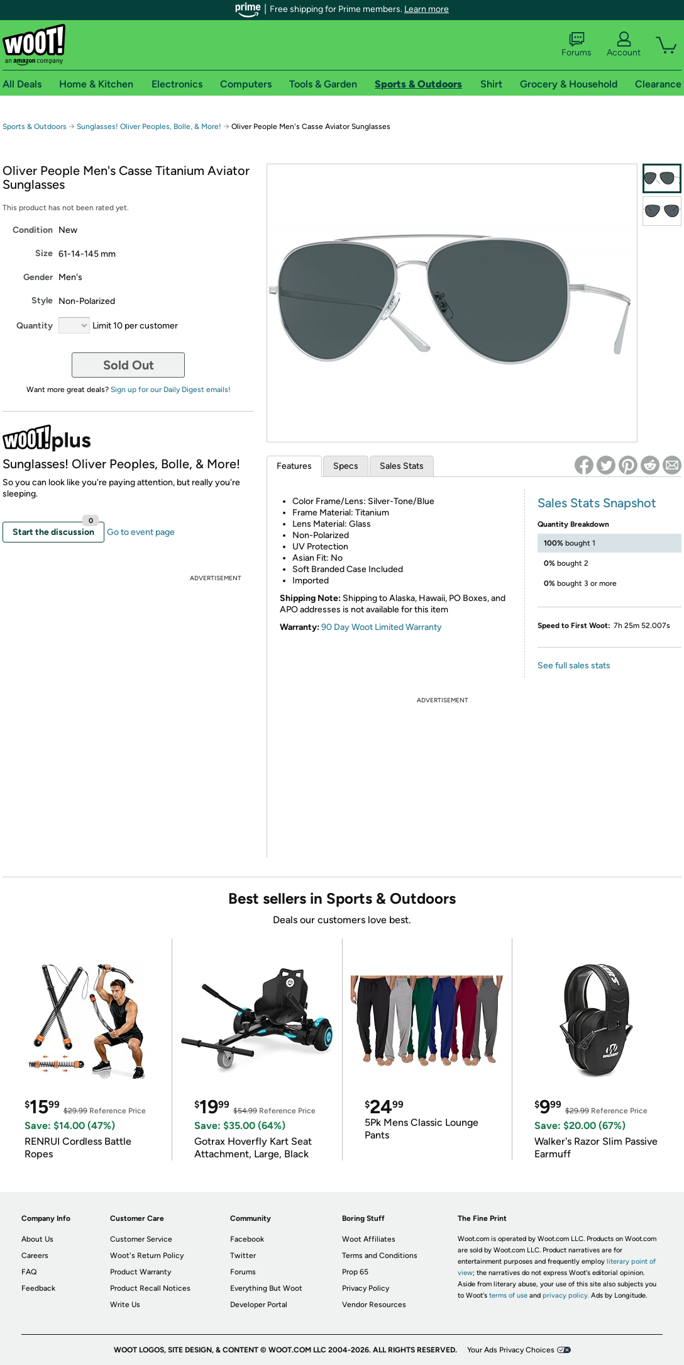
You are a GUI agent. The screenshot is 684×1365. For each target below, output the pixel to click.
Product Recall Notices (150, 1288)
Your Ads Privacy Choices (510, 1349)
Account (624, 44)
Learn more (426, 9)
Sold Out (128, 365)
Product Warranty (140, 1271)
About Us (37, 1239)
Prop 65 (355, 1271)
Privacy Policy (365, 1288)
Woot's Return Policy (147, 1255)
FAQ (28, 1271)
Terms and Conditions (379, 1255)
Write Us (125, 1304)
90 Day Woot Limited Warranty (381, 627)
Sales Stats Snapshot (597, 502)
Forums (576, 44)
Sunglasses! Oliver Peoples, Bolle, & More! (149, 126)
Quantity (34, 325)
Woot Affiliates (368, 1239)
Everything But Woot (266, 1288)
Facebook (247, 1239)
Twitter (243, 1255)
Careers (34, 1255)
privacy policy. (566, 1295)
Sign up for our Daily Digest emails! (171, 389)
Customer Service (141, 1239)
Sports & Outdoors (35, 126)
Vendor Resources (374, 1304)
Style (42, 300)
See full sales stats (574, 665)
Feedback (38, 1288)
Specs (345, 466)
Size (44, 253)
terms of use (508, 1295)
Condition (33, 230)
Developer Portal (258, 1304)
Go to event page (141, 532)
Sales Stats (402, 466)
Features (294, 466)
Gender (38, 277)
